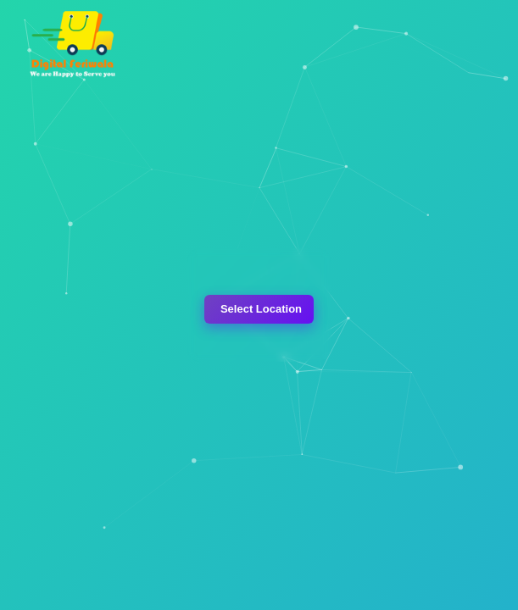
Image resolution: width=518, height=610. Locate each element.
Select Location (261, 308)
